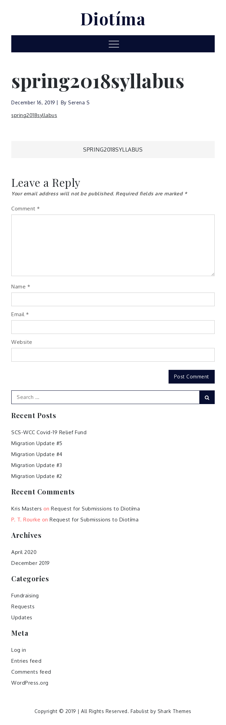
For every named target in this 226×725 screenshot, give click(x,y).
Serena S (79, 102)
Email (20, 314)
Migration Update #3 (36, 465)
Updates (21, 617)
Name (20, 286)
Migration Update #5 (37, 443)
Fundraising (25, 595)
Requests (23, 606)
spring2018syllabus (34, 115)
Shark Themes (174, 711)
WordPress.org (30, 682)
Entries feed (26, 661)
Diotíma (113, 18)
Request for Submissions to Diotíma (95, 508)
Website (21, 342)
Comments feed (31, 672)
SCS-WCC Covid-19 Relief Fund (49, 432)
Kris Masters (26, 508)
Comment (25, 208)
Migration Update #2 (36, 476)
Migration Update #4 (37, 454)
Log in (18, 650)
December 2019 (30, 563)
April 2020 (24, 552)
